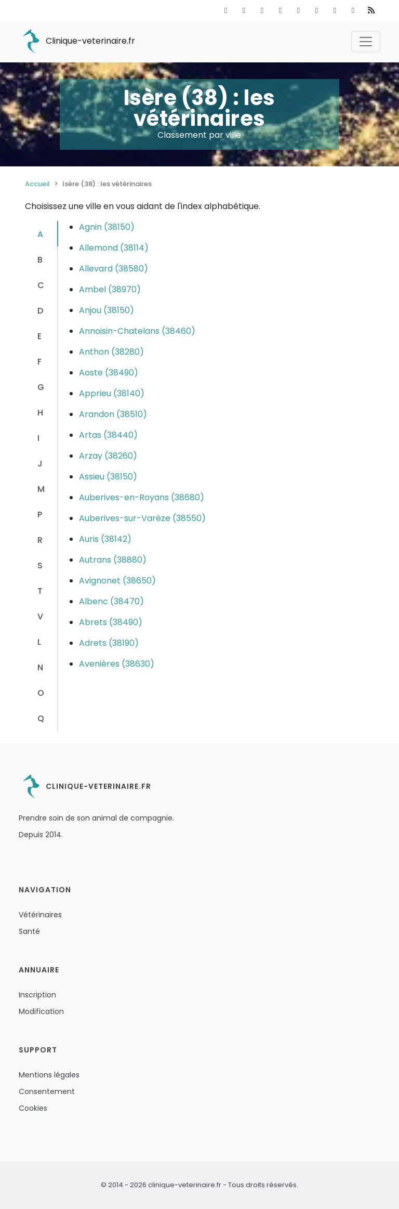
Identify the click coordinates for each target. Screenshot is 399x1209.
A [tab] (40, 234)
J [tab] (40, 464)
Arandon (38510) (113, 414)
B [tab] (40, 260)
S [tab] (40, 565)
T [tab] (40, 591)
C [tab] (40, 285)
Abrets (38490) (110, 622)
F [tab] (39, 362)
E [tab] (39, 336)
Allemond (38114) (114, 248)
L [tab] (39, 642)
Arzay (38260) (108, 456)
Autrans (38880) (113, 560)
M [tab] (41, 489)
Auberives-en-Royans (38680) (141, 497)
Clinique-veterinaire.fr (77, 41)
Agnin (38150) (107, 227)
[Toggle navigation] (365, 41)
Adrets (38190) (109, 643)
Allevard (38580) (113, 269)
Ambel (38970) (110, 289)
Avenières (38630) (116, 664)
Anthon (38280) (111, 352)
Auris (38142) (105, 539)
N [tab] (40, 667)
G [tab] (40, 387)
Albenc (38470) (111, 601)
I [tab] (38, 438)
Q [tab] (40, 718)
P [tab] (39, 515)
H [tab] (40, 413)
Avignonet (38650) (117, 581)
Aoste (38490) (108, 373)
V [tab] (40, 616)
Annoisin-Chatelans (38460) (137, 331)
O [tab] (40, 693)
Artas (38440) (108, 435)
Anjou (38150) (106, 310)
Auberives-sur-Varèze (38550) (142, 518)
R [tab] (40, 540)
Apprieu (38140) (111, 393)
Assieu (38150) (108, 477)
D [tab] (40, 311)
